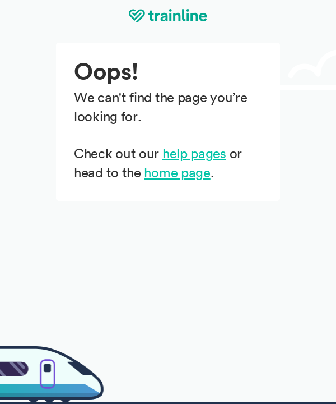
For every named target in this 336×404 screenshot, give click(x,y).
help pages (194, 154)
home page (177, 173)
